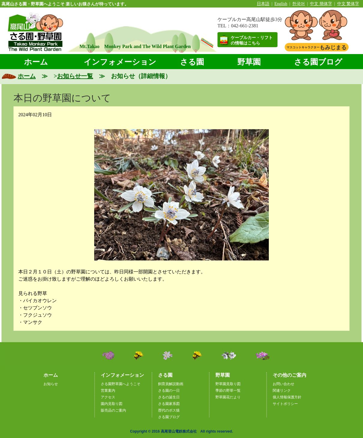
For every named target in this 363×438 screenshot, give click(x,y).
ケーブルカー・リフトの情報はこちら (252, 40)
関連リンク (282, 390)
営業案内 (108, 390)
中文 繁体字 (348, 4)
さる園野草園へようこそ (120, 384)
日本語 (263, 4)
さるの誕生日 (169, 397)
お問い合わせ (283, 384)
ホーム (36, 62)
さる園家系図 (169, 404)
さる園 (192, 62)
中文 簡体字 (321, 4)
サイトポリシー (285, 404)
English (280, 4)
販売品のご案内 (113, 410)
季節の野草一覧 (228, 390)
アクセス (108, 397)
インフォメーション (120, 62)
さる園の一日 (169, 390)
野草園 (249, 62)
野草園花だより (228, 397)
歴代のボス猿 (169, 410)
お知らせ (51, 384)
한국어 (298, 4)
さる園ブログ (318, 62)
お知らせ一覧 (75, 76)
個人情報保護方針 (287, 397)
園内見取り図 (111, 404)
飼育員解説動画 (170, 384)
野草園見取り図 (228, 384)
